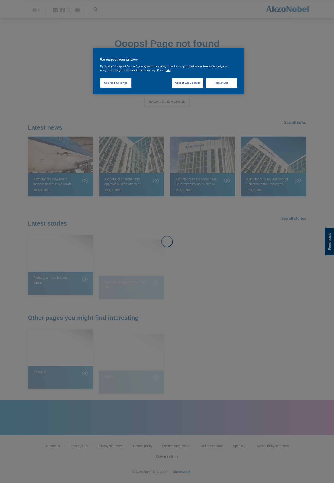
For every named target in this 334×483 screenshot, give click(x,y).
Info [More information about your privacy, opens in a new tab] (168, 70)
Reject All (221, 82)
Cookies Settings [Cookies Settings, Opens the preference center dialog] (116, 82)
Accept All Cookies (188, 82)
